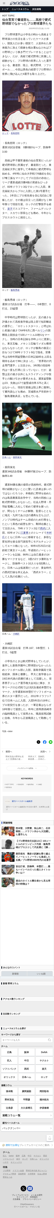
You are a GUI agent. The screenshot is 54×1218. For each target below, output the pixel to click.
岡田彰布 (44, 1091)
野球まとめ (7, 1177)
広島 (9, 1052)
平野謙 (26, 1099)
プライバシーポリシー (32, 1199)
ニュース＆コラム (20, 9)
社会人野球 (42, 1174)
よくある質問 (36, 1195)
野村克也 (9, 1099)
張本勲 (9, 1091)
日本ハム (6, 457)
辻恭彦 (9, 1108)
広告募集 (16, 1199)
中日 (26, 1060)
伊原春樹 (44, 1108)
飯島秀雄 (15, 290)
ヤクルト (44, 1060)
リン (42, 330)
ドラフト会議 (18, 1171)
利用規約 (34, 1197)
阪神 (26, 1052)
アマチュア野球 (9, 1174)
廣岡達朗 (26, 1091)
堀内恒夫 (44, 1099)
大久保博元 (26, 1108)
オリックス (9, 1077)
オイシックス (16, 1162)
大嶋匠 (16, 634)
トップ (5, 9)
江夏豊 (24, 532)
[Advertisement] (27, 925)
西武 (42, 528)
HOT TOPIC (10, 784)
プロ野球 (6, 1171)
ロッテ (5, 133)
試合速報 (36, 9)
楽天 (10, 208)
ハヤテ (5, 1162)
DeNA (44, 1052)
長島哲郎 (15, 133)
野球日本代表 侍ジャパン (36, 1171)
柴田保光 (17, 457)
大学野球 (31, 1174)
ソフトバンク (9, 1069)
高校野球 (22, 1174)
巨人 (9, 1060)
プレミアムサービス (20, 1195)
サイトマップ (22, 1197)
